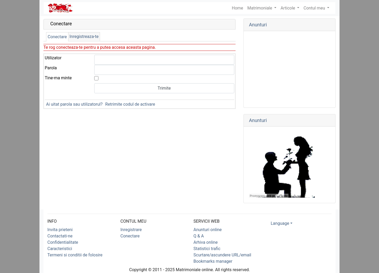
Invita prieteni (60, 229)
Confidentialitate (62, 242)
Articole (288, 8)
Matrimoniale (260, 8)
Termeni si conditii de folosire (74, 254)
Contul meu (314, 8)
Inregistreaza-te (84, 36)
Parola (51, 67)
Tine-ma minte (58, 77)
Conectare (57, 36)
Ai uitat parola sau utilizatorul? (74, 104)
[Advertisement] (289, 69)
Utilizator (53, 57)
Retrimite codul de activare (130, 104)
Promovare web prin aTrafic (269, 195)
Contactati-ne (60, 235)
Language (280, 223)
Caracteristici (59, 248)
